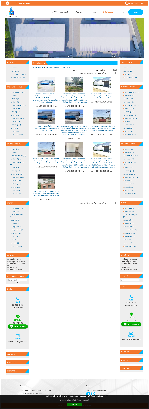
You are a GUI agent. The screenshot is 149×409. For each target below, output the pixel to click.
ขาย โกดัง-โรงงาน (53, 67)
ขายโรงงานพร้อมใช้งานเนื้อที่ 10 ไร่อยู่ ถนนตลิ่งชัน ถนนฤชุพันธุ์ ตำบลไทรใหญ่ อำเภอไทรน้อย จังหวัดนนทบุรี (46, 128)
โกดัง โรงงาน (39, 63)
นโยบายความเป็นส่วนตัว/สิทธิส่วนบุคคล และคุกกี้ (74, 400)
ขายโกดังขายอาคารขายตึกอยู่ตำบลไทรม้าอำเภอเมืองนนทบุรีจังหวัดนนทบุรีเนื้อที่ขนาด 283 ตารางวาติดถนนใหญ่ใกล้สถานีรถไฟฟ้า (46, 193)
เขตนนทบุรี (66, 67)
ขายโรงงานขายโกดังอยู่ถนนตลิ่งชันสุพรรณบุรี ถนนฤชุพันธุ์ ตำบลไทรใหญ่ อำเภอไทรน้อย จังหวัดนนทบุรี (101, 96)
